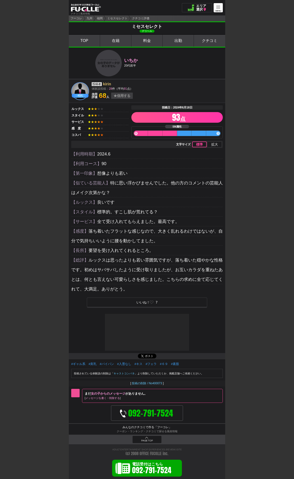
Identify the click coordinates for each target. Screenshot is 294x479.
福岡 (100, 18)
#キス (138, 364)
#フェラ (151, 364)
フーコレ (76, 18)
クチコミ (209, 41)
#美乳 (92, 364)
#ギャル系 (78, 364)
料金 (147, 41)
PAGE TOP (147, 440)
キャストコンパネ (124, 373)
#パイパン (107, 364)
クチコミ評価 (140, 18)
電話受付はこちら (151, 469)
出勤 (178, 41)
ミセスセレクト (117, 18)
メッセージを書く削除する (102, 398)
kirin (107, 84)
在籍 (116, 41)
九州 (89, 18)
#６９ (164, 364)
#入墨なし (124, 364)
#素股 (175, 364)
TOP (84, 41)
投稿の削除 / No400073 (147, 383)
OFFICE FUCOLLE (151, 453)
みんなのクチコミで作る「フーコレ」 (147, 427)
